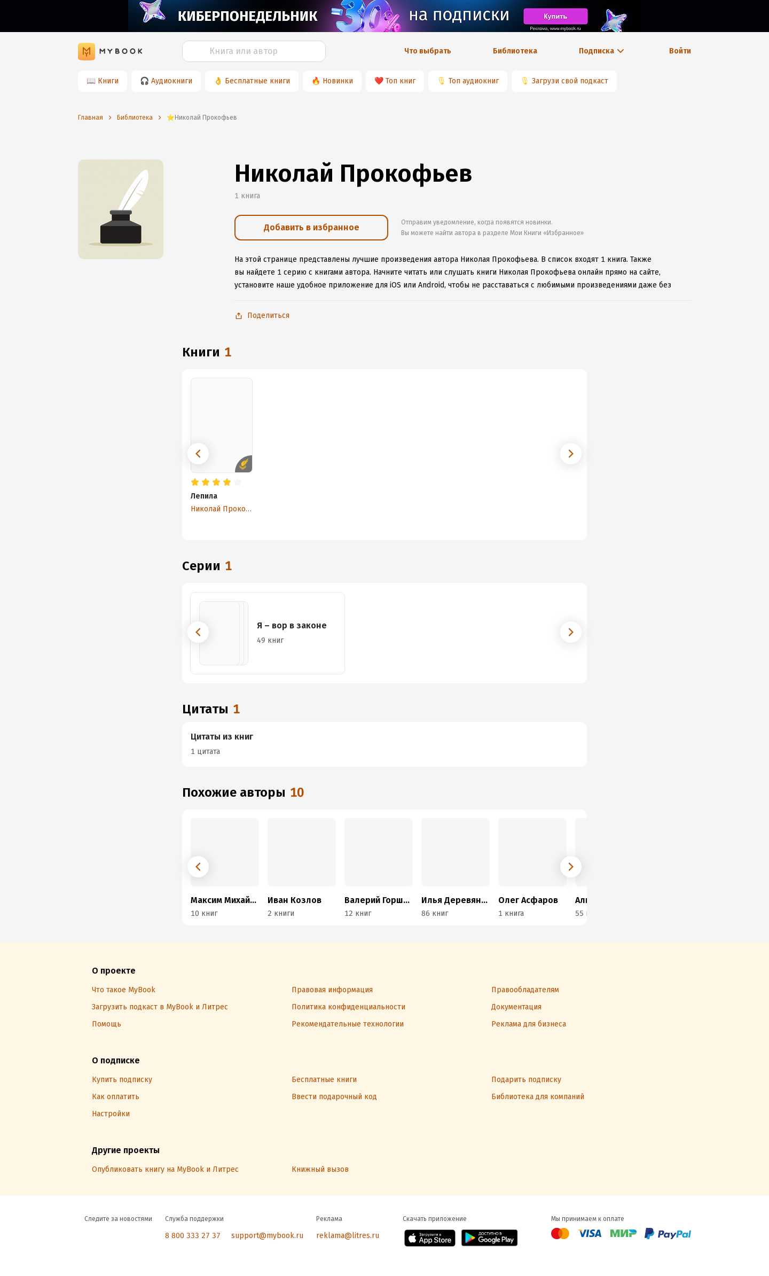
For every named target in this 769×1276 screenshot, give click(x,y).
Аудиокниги (171, 80)
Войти (680, 51)
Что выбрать (427, 51)
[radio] (195, 482)
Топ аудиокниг (474, 80)
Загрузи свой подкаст (570, 80)
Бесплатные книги (257, 80)
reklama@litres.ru (347, 1235)
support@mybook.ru (267, 1235)
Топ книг (400, 80)
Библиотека (515, 51)
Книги (108, 80)
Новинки (338, 80)
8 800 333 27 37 (193, 1235)
